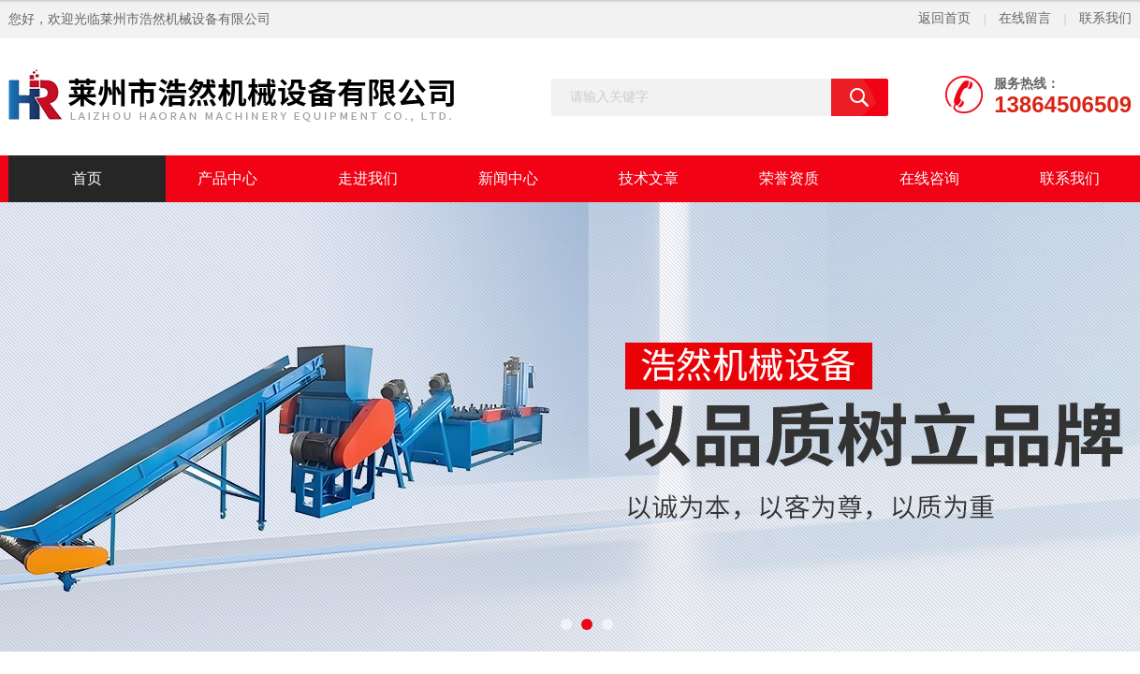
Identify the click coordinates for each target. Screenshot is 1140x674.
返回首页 (944, 18)
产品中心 (227, 178)
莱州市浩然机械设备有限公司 (185, 19)
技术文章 (649, 178)
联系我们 (1105, 18)
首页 (87, 178)
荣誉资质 (789, 178)
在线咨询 (929, 178)
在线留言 (1025, 18)
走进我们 (368, 178)
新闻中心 (508, 178)
